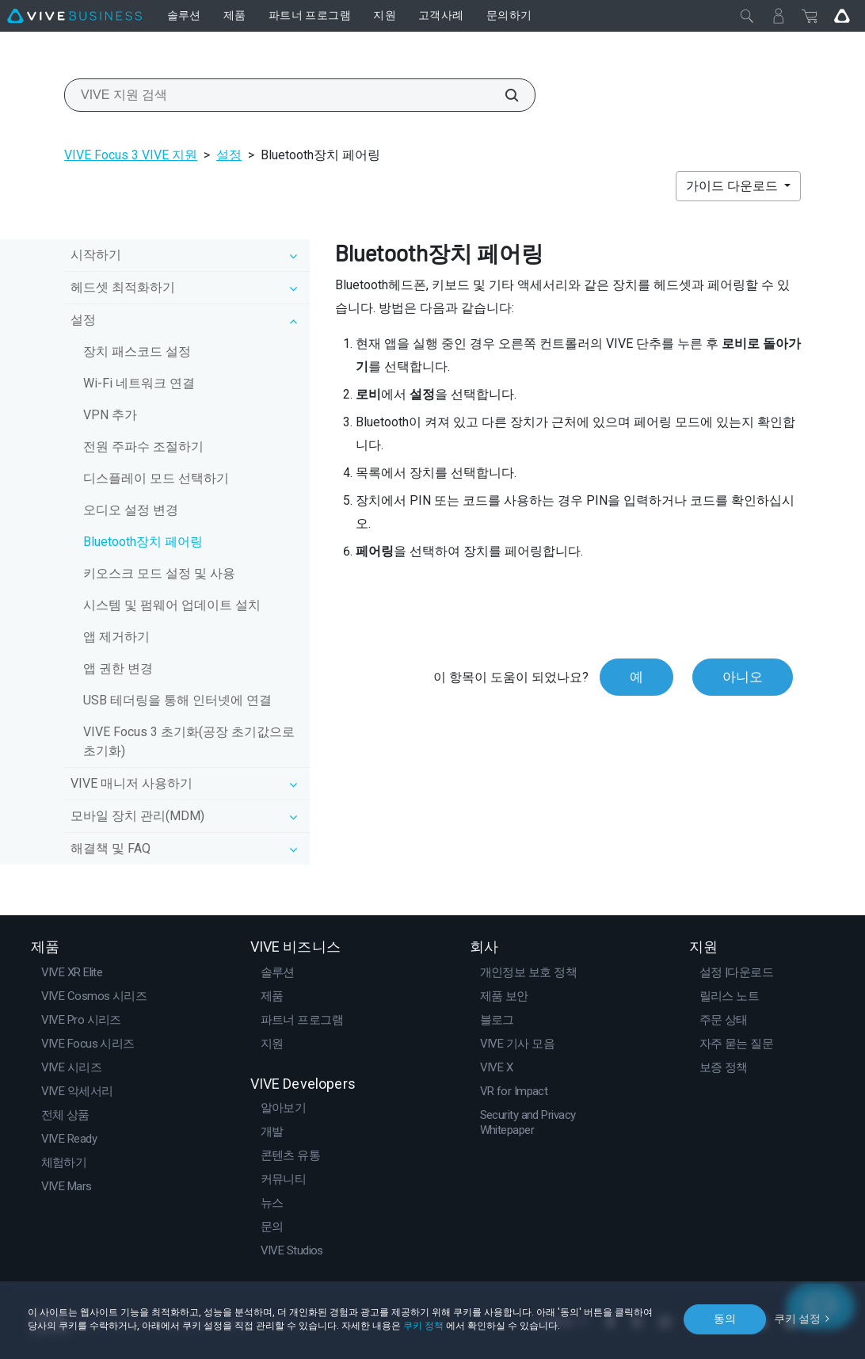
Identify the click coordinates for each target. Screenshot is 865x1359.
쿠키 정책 (423, 1325)
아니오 (742, 677)
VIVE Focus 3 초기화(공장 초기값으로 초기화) (189, 741)
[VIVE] (74, 16)
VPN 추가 (110, 414)
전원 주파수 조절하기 (143, 446)
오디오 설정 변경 (130, 509)
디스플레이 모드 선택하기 (156, 478)
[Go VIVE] (842, 16)
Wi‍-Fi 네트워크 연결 (139, 383)
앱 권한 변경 (118, 668)
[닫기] (747, 16)
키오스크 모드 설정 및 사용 (159, 573)
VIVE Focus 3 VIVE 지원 (130, 154)
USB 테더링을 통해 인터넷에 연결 (177, 700)
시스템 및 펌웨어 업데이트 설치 (172, 605)
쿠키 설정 (797, 1318)
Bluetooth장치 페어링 (143, 541)
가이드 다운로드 (733, 185)
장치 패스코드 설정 (137, 351)
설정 (229, 154)
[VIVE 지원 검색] (503, 95)
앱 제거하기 (116, 636)
